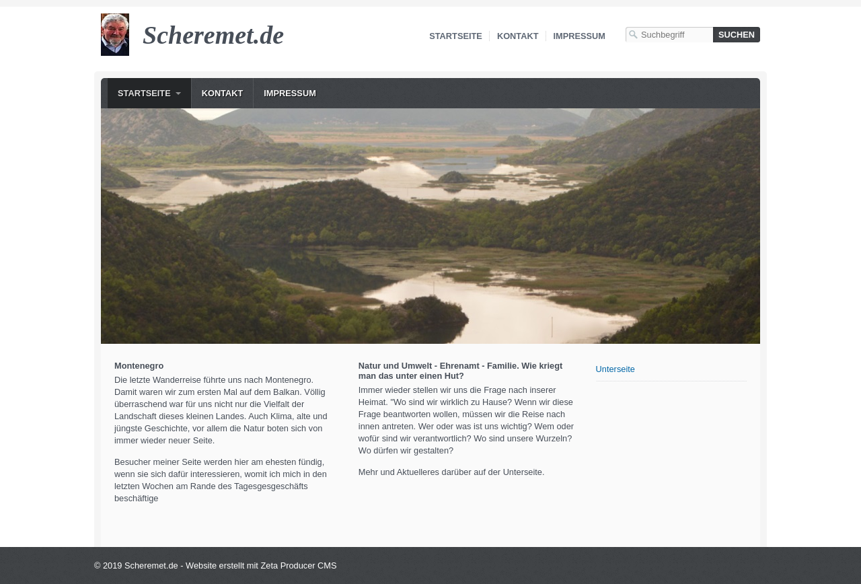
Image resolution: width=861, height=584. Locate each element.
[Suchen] (736, 34)
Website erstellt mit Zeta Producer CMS (261, 565)
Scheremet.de (213, 35)
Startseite (455, 36)
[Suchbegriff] (669, 34)
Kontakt (518, 36)
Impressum (580, 36)
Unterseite (615, 369)
